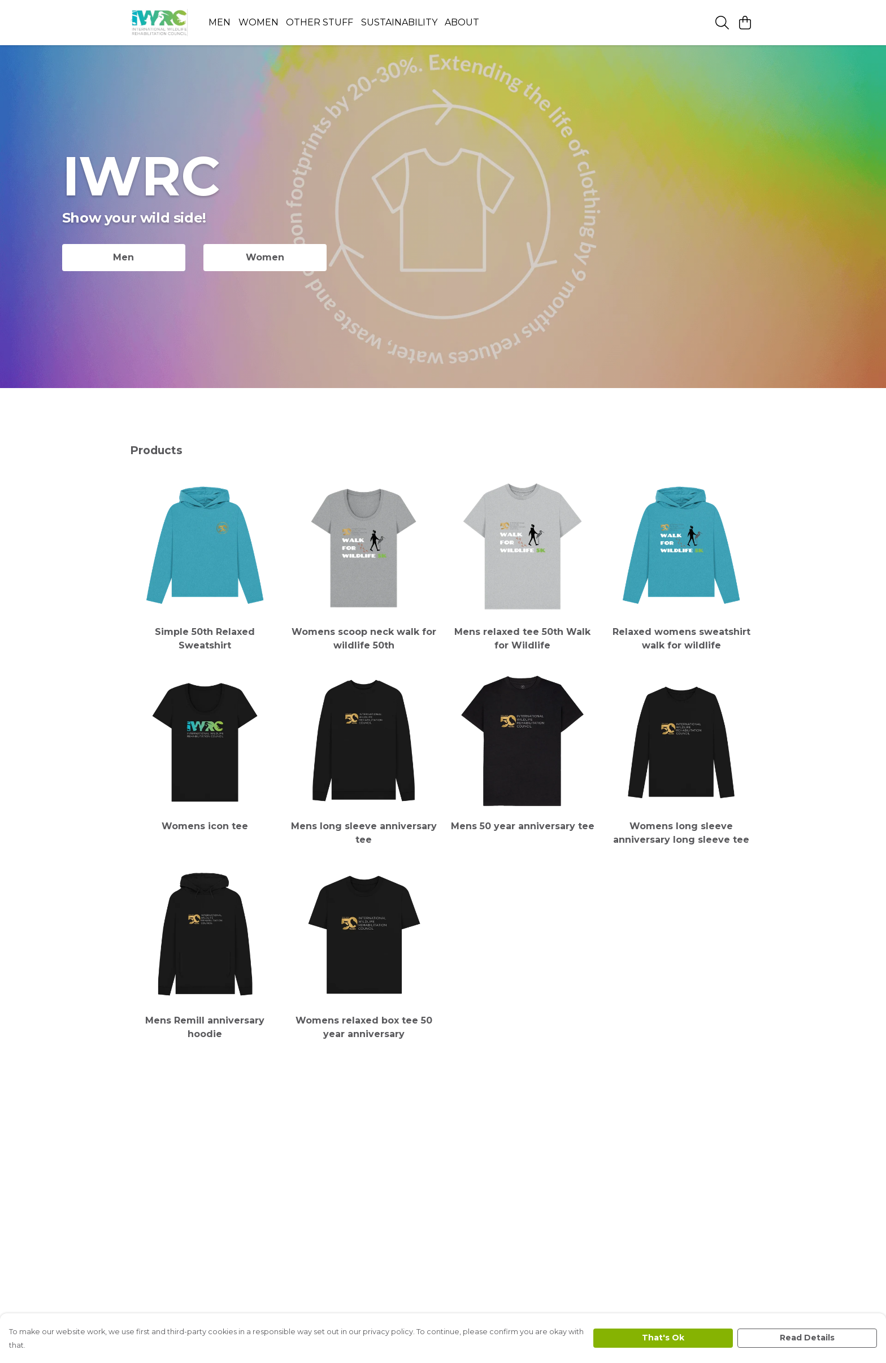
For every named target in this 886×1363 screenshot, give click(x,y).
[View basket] (744, 22)
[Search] (722, 22)
